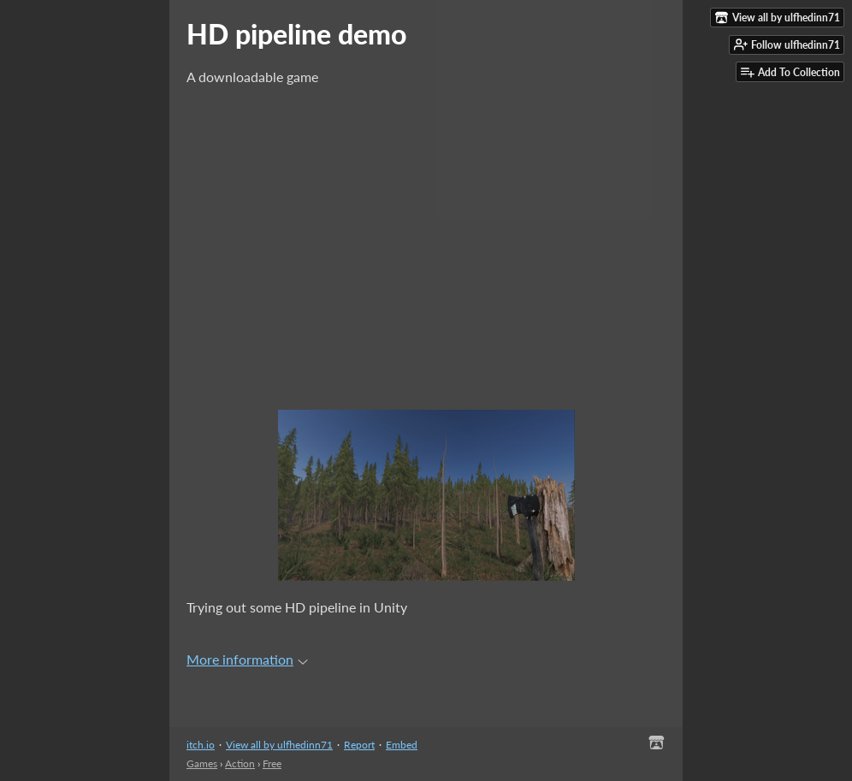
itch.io (200, 744)
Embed (401, 744)
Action (240, 763)
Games (201, 763)
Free (272, 763)
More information (247, 659)
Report (359, 744)
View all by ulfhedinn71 (279, 744)
